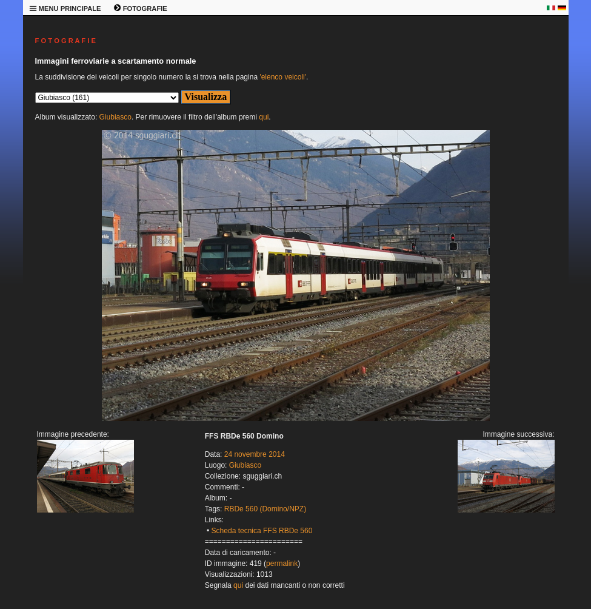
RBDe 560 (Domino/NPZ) (265, 509)
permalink (282, 563)
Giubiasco (115, 117)
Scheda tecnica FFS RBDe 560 (262, 531)
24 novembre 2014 (254, 454)
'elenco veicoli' (282, 77)
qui (264, 117)
